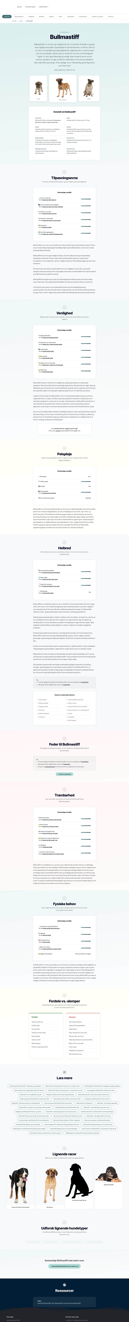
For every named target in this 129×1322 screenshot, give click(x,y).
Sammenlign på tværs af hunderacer (21, 1315)
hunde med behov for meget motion (52, 941)
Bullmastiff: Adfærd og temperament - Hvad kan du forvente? (65, 1082)
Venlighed (31, 9)
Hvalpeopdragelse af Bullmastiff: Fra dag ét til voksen (34, 1091)
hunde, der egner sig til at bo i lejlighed (53, 199)
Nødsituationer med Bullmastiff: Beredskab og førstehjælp (29, 1121)
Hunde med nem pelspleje (94, 1234)
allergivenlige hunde (48, 585)
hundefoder (85, 674)
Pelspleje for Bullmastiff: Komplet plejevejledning (60, 1087)
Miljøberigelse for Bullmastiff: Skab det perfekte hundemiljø (82, 1125)
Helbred (51, 9)
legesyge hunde (47, 927)
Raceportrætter (13, 1313)
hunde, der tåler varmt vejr (50, 206)
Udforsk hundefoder (65, 766)
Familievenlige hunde (51, 1234)
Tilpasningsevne (18, 9)
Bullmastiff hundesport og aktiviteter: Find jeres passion (45, 1125)
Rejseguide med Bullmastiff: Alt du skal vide (97, 1091)
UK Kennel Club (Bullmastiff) (72, 1295)
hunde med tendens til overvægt (51, 578)
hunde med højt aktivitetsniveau (51, 920)
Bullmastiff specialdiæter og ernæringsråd (28, 1117)
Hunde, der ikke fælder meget (72, 1234)
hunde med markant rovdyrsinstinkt (52, 812)
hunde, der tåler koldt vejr (49, 192)
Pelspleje (41, 9)
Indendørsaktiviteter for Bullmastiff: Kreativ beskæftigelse (97, 1104)
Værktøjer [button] (43, 3)
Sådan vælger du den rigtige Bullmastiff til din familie (29, 1082)
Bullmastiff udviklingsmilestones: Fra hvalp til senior (98, 1117)
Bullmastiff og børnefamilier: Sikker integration (66, 1112)
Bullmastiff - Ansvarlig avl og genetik (107, 1095)
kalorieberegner (50, 759)
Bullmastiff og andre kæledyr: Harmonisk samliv (67, 1091)
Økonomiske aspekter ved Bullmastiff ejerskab (97, 1112)
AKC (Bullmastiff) (57, 1295)
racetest (58, 423)
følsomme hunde (47, 219)
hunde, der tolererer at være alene (51, 213)
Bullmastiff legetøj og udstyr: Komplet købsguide (63, 1121)
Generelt (6, 9)
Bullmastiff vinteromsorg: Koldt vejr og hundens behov (33, 1108)
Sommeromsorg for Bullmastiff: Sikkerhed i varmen (67, 1108)
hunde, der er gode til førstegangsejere (53, 226)
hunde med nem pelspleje (49, 485)
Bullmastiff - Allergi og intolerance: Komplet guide (26, 1095)
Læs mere (110, 9)
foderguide (66, 677)
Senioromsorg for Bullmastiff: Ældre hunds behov (58, 1095)
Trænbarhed (70, 9)
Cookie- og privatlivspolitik (77, 1313)
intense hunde (46, 934)
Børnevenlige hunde (33, 1234)
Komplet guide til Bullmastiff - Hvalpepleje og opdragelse (25, 1078)
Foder (60, 9)
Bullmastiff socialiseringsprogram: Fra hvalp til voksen (61, 1104)
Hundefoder (30, 3)
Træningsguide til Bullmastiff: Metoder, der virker (101, 1082)
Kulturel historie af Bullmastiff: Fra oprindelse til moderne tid (99, 1121)
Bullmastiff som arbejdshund (84, 1095)
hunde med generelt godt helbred (51, 565)
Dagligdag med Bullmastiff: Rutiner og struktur (29, 1104)
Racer (19, 3)
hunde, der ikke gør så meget (50, 825)
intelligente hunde (47, 839)
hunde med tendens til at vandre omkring (53, 846)
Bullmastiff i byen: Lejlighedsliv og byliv (31, 1087)
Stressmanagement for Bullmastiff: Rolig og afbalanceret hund (61, 1117)
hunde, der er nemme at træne (50, 819)
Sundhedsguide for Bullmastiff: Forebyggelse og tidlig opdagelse (102, 1078)
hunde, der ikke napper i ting (50, 832)
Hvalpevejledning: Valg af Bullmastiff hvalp (67, 1100)
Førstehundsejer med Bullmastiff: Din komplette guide (34, 1112)
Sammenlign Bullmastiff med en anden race (64, 1258)
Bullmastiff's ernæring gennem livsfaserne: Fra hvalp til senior (62, 1078)
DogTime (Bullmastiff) (44, 1295)
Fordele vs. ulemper (97, 9)
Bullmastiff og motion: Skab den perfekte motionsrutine (93, 1087)
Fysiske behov (83, 9)
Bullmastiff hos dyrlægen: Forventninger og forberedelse (35, 1100)
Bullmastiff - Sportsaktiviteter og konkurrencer (96, 1100)
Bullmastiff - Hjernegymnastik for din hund (99, 1108)
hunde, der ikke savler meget (50, 571)
